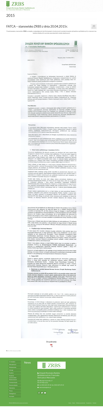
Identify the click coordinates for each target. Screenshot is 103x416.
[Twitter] (42, 392)
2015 (8, 350)
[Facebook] (39, 392)
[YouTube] (45, 392)
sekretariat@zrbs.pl (44, 387)
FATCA (11, 350)
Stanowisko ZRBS (17, 350)
